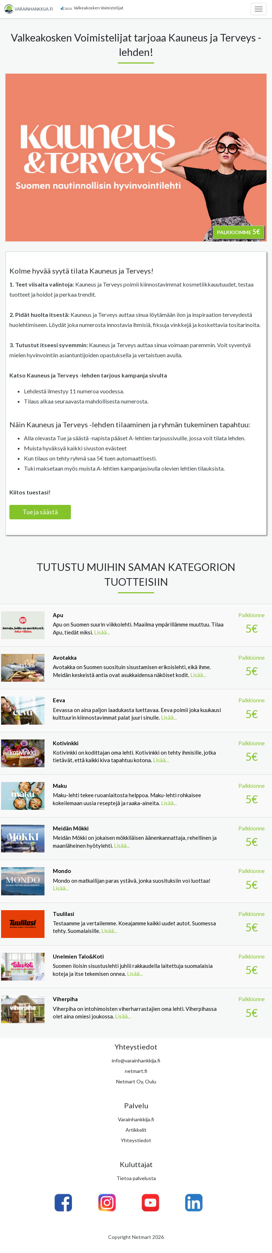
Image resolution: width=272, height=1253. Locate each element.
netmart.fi (136, 1071)
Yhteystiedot (136, 1140)
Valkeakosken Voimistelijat (91, 7)
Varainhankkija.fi (136, 1119)
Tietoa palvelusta (136, 1178)
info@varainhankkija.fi (136, 1060)
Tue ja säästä (40, 512)
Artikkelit (136, 1130)
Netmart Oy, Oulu (136, 1081)
